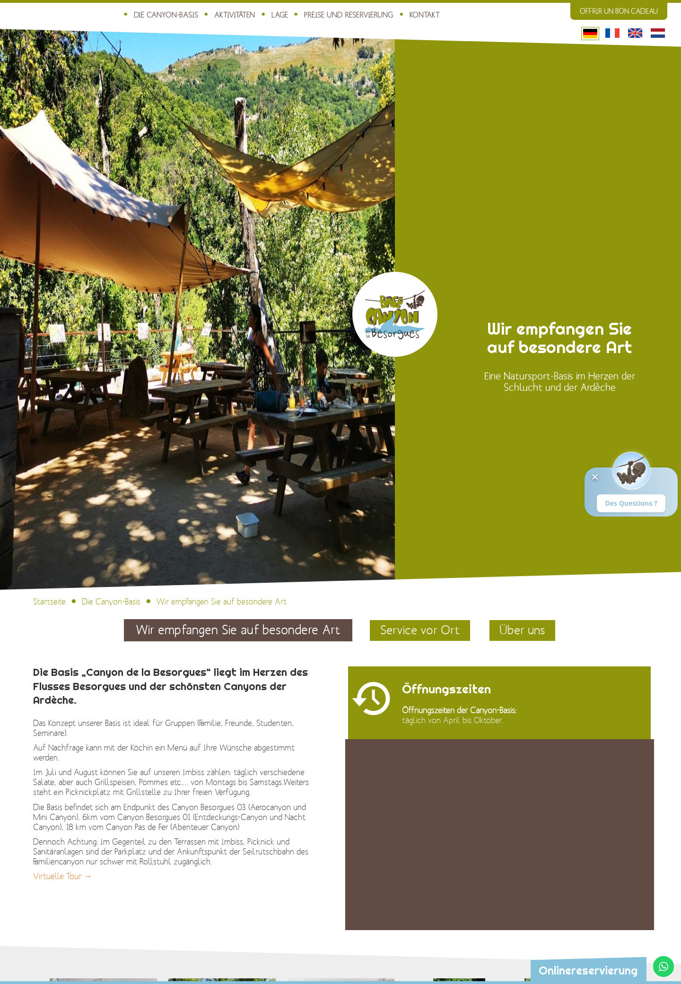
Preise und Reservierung (338, 14)
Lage (271, 14)
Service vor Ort (419, 630)
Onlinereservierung (587, 971)
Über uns (524, 630)
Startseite (49, 602)
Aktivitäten (226, 14)
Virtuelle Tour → (62, 876)
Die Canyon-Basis (160, 14)
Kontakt (410, 14)
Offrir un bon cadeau (619, 11)
